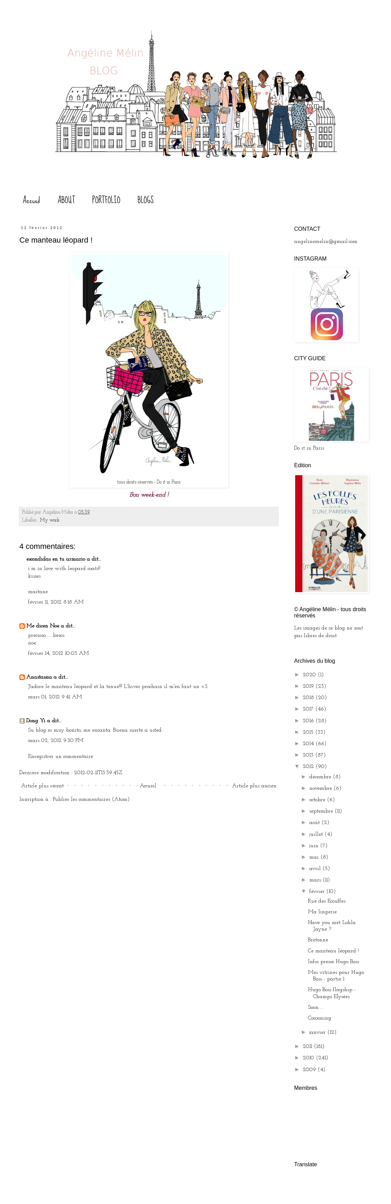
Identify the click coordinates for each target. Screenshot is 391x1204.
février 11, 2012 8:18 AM (56, 602)
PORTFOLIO (106, 200)
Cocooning (319, 1018)
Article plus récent (42, 786)
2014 (309, 743)
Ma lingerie (322, 912)
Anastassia (39, 677)
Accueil (31, 200)
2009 (310, 1069)
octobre (318, 800)
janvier (318, 1032)
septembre (322, 811)
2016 (309, 721)
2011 (308, 1046)
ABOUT (66, 200)
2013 (309, 755)
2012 (309, 766)
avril (315, 868)
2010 (309, 1058)
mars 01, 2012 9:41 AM (55, 697)
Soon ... (316, 1007)
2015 (309, 732)
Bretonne (318, 940)
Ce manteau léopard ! (333, 951)
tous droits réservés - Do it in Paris (148, 482)
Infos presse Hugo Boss (333, 962)
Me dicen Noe (42, 626)
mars (315, 880)
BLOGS (146, 200)
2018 (309, 697)
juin (314, 846)
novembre (321, 788)
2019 (309, 686)
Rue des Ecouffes (326, 901)
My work (50, 520)
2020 (310, 675)
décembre (321, 777)
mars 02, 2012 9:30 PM (55, 740)
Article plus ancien (254, 786)
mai (314, 857)
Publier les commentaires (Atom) (91, 799)
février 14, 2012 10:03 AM (58, 653)
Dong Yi (35, 721)
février (317, 891)
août (315, 822)
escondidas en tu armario (55, 559)
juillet (317, 834)
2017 (309, 709)
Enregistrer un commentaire (60, 756)
